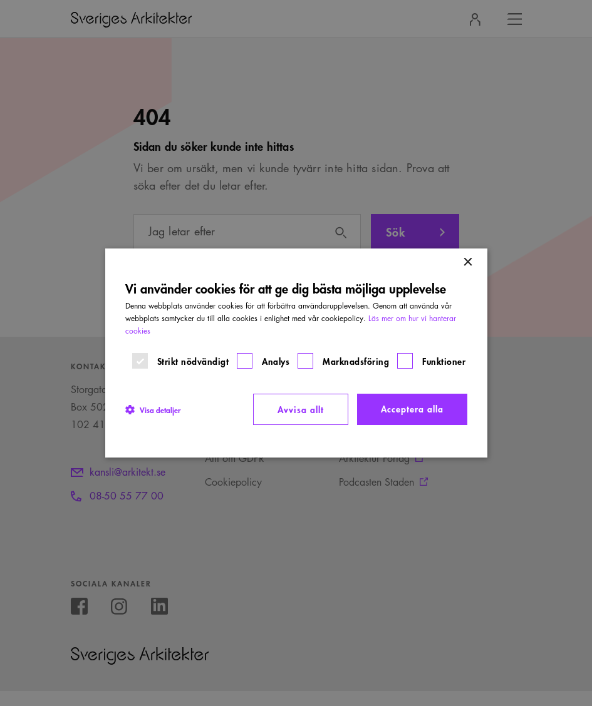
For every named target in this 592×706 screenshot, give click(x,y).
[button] (152, 409)
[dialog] (296, 353)
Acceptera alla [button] (412, 408)
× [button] (467, 262)
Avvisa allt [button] (301, 409)
